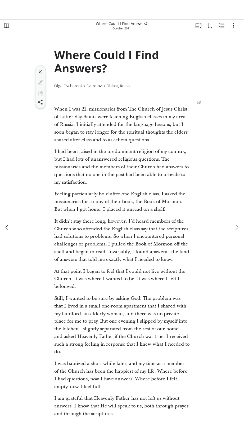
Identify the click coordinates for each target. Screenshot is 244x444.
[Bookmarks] (210, 25)
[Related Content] (221, 25)
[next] (236, 227)
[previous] (7, 227)
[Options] (233, 25)
